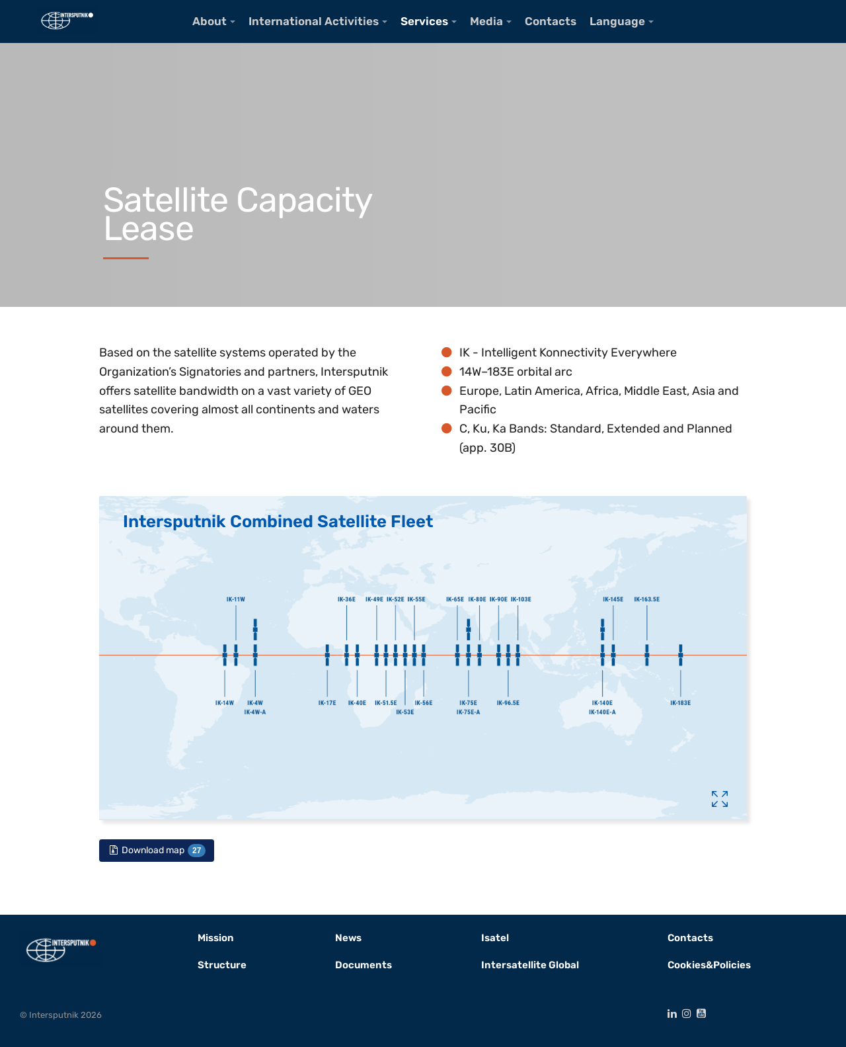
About (209, 21)
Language (617, 21)
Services (424, 21)
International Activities (314, 21)
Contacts (550, 21)
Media (486, 21)
